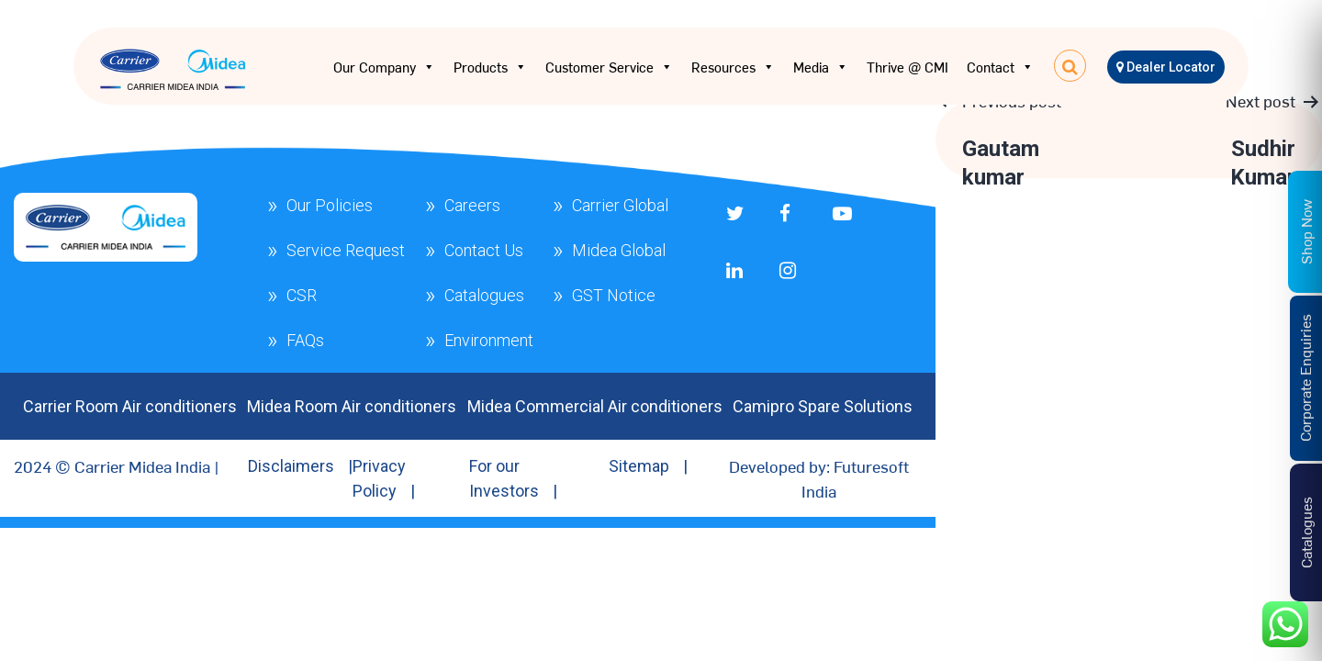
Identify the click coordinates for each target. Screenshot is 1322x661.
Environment (488, 340)
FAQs (305, 340)
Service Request (345, 250)
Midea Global (619, 250)
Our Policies (329, 205)
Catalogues (484, 295)
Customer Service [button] (609, 67)
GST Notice (613, 295)
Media (820, 67)
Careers (472, 205)
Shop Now (1305, 230)
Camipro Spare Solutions (823, 406)
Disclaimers (291, 466)
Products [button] (490, 67)
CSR (301, 295)
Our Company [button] (384, 67)
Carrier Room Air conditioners (130, 406)
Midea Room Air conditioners (351, 406)
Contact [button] (1000, 67)
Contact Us (483, 250)
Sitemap (639, 466)
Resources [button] (733, 67)
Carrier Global (620, 205)
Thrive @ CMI (907, 66)
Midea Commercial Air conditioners (595, 406)
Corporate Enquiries (1304, 378)
